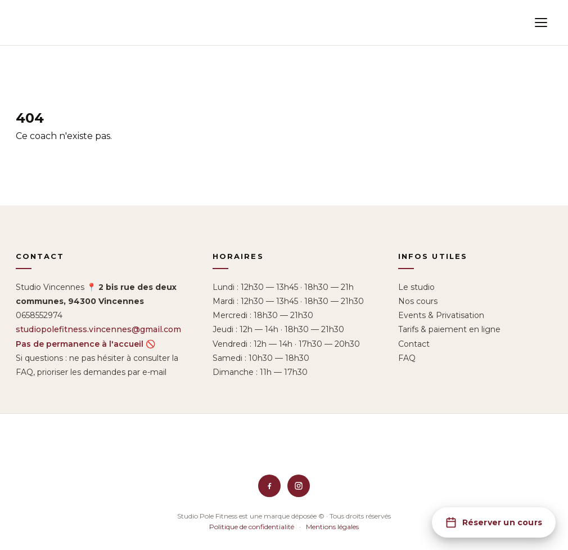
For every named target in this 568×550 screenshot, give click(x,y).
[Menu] (541, 22)
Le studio (416, 287)
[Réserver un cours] (494, 522)
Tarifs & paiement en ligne (449, 329)
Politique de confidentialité (251, 526)
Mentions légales (332, 526)
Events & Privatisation (441, 315)
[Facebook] (269, 486)
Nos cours (418, 301)
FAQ (407, 358)
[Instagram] (298, 486)
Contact (414, 344)
